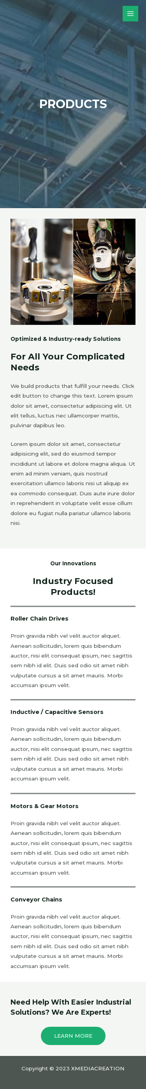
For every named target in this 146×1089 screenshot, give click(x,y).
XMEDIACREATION (98, 1068)
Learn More (73, 1036)
